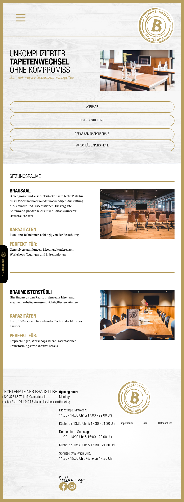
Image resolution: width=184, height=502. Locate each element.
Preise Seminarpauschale (92, 134)
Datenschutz (165, 423)
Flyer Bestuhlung (92, 120)
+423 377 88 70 (11, 397)
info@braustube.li (35, 397)
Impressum (127, 423)
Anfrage (92, 107)
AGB (145, 423)
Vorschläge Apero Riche (92, 145)
